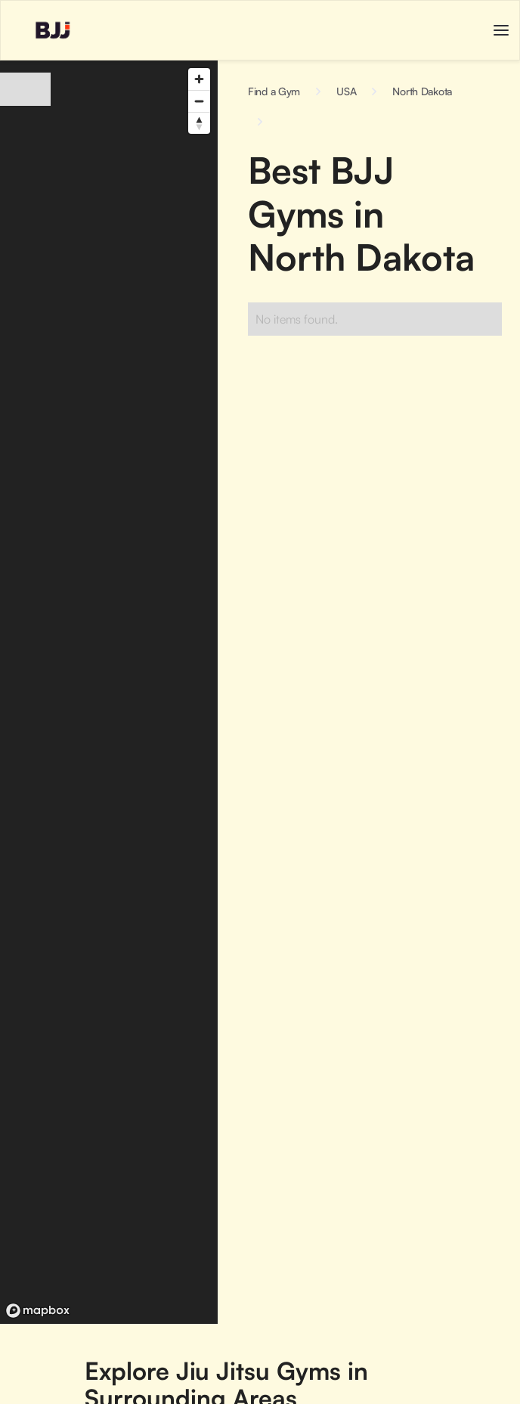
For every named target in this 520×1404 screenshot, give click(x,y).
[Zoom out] (199, 101)
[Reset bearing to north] (199, 123)
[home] (38, 30)
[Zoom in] (199, 79)
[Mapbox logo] (38, 1310)
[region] (109, 692)
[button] (501, 30)
